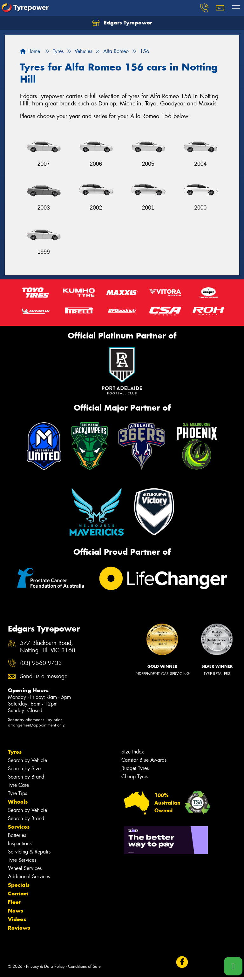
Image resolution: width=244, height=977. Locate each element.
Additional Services (29, 876)
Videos (17, 919)
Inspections (19, 843)
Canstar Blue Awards (143, 760)
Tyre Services (22, 860)
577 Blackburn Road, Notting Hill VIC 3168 (47, 646)
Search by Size (24, 768)
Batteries (17, 835)
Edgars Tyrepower (122, 23)
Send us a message (43, 676)
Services (19, 826)
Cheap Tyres (134, 776)
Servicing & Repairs (29, 851)
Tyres (15, 751)
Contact (18, 893)
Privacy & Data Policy (45, 966)
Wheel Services (25, 868)
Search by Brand (26, 776)
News (15, 910)
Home (30, 51)
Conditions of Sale (84, 966)
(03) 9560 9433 (41, 663)
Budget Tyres (135, 768)
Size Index (132, 751)
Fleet (14, 902)
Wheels (18, 801)
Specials (19, 884)
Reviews (19, 927)
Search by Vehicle (27, 760)
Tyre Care (18, 785)
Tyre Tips (17, 793)
